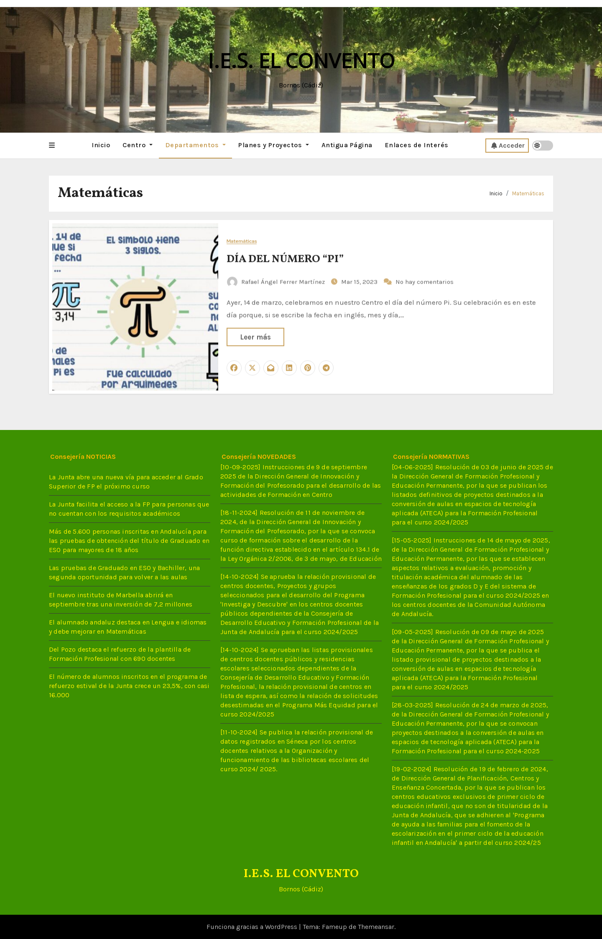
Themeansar (376, 927)
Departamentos (195, 145)
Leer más (255, 336)
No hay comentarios (424, 280)
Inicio (101, 145)
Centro (137, 145)
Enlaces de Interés (417, 145)
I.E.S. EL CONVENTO (301, 60)
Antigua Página (346, 145)
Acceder (508, 145)
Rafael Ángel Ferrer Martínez (277, 280)
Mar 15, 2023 (360, 280)
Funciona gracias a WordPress (253, 927)
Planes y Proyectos (273, 145)
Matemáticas (528, 193)
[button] (52, 145)
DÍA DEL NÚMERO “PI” (285, 258)
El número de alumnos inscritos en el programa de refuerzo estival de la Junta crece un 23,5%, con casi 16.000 (129, 686)
